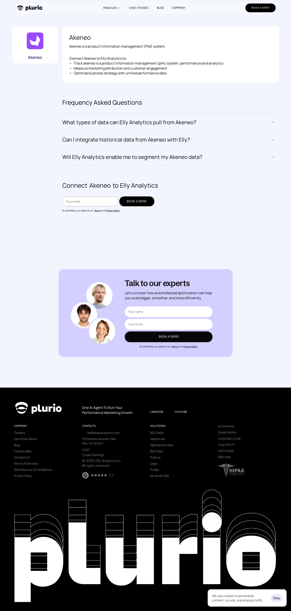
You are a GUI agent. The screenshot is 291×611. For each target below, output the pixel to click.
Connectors (22, 457)
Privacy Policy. (113, 210)
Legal (153, 463)
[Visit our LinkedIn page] (160, 412)
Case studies (23, 451)
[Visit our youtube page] (185, 412)
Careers (19, 433)
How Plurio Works (25, 439)
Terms (97, 210)
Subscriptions (227, 432)
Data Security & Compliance (33, 469)
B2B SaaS (156, 451)
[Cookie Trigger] (93, 454)
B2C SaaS (157, 433)
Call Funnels (226, 451)
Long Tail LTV (226, 444)
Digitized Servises (161, 445)
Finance (155, 457)
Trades (154, 469)
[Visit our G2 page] (97, 475)
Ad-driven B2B (159, 476)
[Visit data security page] (231, 471)
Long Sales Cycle (229, 438)
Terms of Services (26, 463)
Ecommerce (226, 426)
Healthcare (157, 439)
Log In (86, 449)
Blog (17, 445)
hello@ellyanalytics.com (103, 433)
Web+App (224, 457)
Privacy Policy (23, 476)
